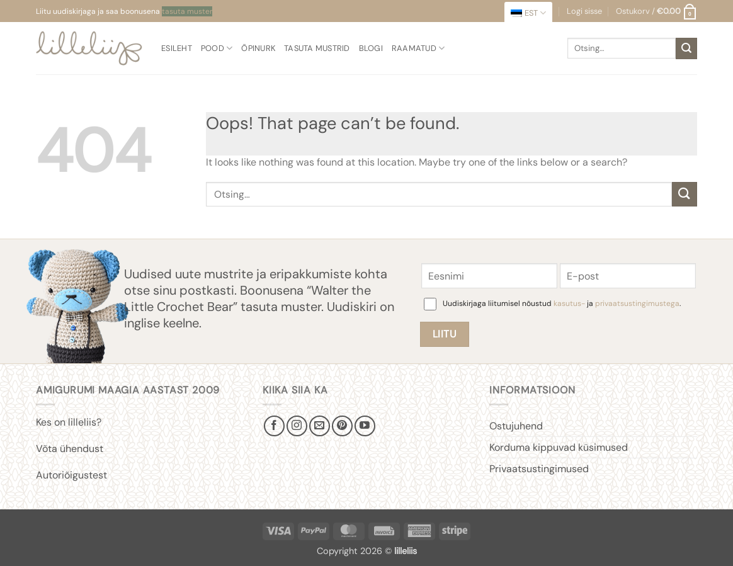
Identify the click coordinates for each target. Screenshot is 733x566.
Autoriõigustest (71, 475)
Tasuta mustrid (317, 48)
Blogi (371, 48)
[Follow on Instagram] (297, 426)
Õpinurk (258, 48)
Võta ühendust (69, 448)
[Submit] (686, 48)
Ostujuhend (516, 426)
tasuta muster (187, 11)
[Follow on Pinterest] (342, 426)
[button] (656, 11)
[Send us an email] (319, 426)
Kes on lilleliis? (68, 422)
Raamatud (418, 48)
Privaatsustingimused (539, 468)
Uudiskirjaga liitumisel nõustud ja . (562, 303)
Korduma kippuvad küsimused (558, 447)
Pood (216, 48)
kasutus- (570, 303)
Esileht (176, 48)
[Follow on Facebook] (274, 426)
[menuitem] (528, 13)
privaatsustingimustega (637, 303)
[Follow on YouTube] (365, 426)
